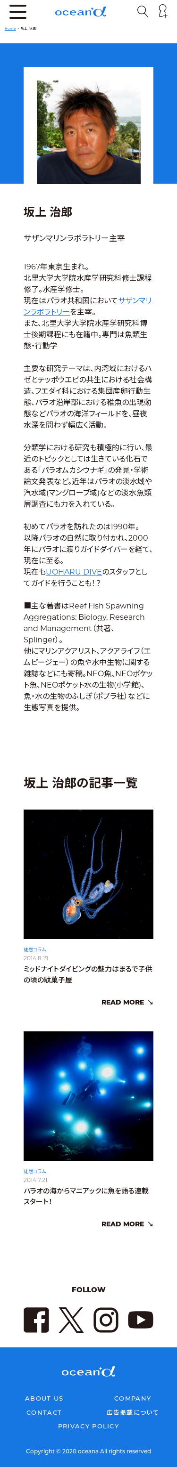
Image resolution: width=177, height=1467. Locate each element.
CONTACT (44, 1412)
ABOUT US (44, 1398)
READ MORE (122, 1010)
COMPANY (132, 1398)
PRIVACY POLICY (88, 1426)
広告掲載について (133, 1412)
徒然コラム (35, 958)
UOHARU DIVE (74, 571)
